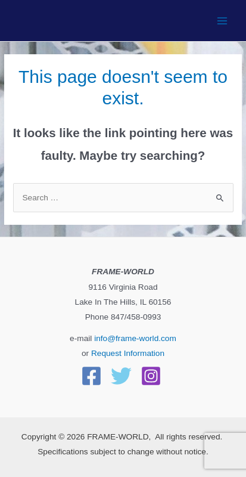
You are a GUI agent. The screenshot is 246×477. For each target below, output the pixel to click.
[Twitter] (121, 376)
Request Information (127, 353)
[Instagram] (151, 376)
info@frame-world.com (134, 338)
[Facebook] (91, 376)
